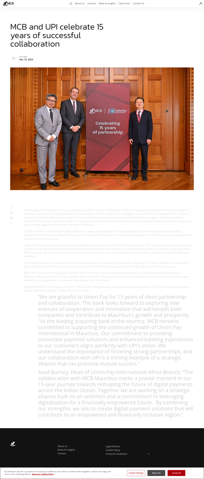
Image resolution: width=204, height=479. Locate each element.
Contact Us (138, 3)
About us (62, 446)
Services (91, 3)
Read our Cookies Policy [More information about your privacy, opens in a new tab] (43, 474)
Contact (62, 453)
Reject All (156, 473)
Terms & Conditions (116, 453)
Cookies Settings (136, 473)
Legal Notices (113, 446)
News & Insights (107, 3)
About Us (80, 3)
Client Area (124, 3)
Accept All (176, 473)
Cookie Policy (113, 450)
